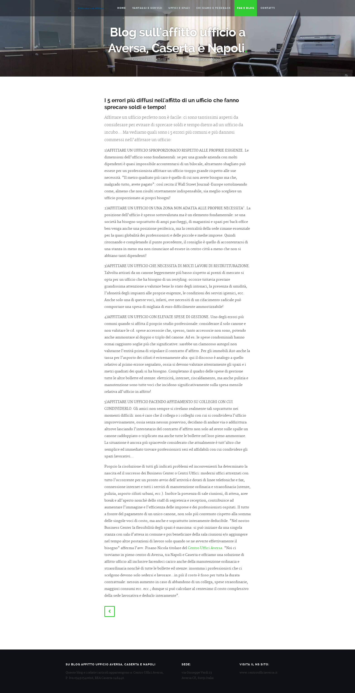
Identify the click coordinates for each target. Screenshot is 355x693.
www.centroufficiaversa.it (258, 672)
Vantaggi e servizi (147, 8)
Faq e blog (245, 8)
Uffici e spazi (179, 8)
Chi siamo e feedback (213, 8)
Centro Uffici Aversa (91, 8)
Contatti (268, 8)
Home (121, 8)
